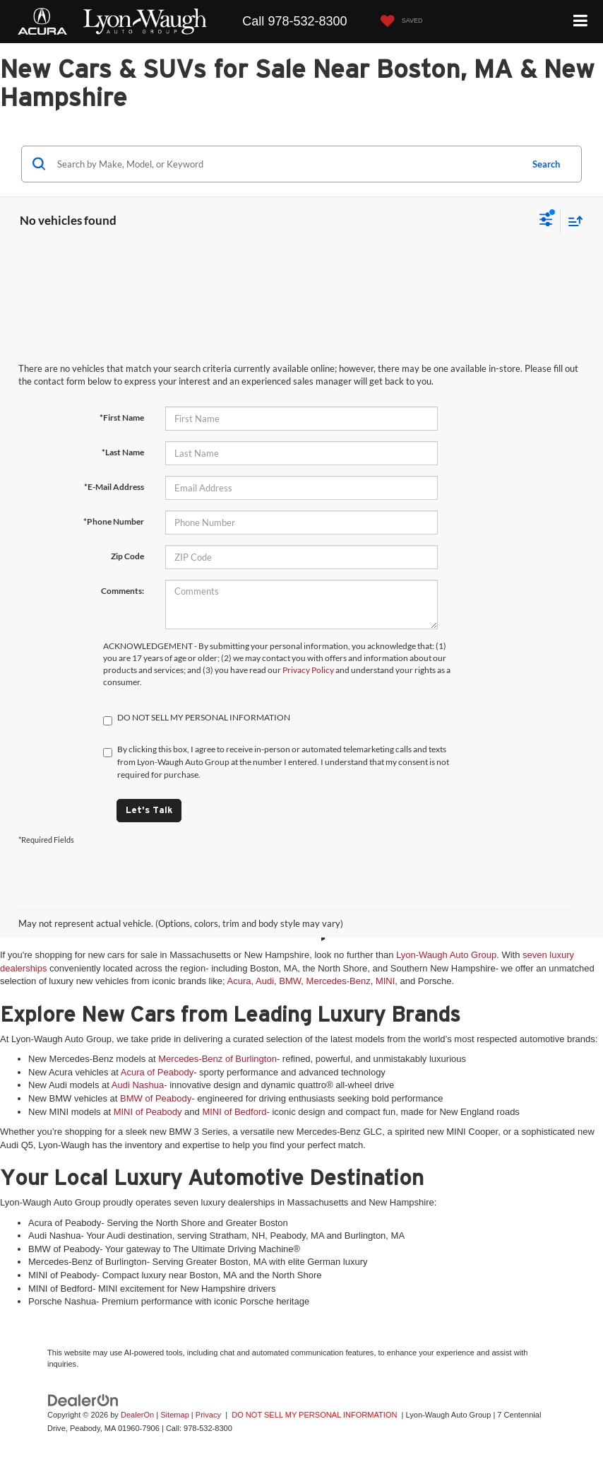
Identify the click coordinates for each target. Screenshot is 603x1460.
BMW (290, 981)
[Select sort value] (572, 221)
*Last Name (123, 452)
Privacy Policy (308, 670)
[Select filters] (546, 221)
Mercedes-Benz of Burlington (217, 1058)
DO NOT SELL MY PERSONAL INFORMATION (314, 1415)
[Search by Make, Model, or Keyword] (287, 164)
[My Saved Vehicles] (398, 21)
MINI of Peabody (148, 1111)
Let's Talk (149, 810)
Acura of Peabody (157, 1072)
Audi (265, 981)
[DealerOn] (83, 1400)
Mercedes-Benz (338, 981)
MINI (385, 981)
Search (546, 164)
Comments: (122, 590)
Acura (239, 981)
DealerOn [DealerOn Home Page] (137, 1415)
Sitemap (174, 1415)
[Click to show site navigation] (581, 21)
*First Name (122, 417)
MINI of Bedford (234, 1111)
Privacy (208, 1415)
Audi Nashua (138, 1085)
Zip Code (127, 556)
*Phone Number (113, 521)
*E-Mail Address (114, 486)
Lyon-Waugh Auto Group (446, 955)
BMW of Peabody (155, 1098)
